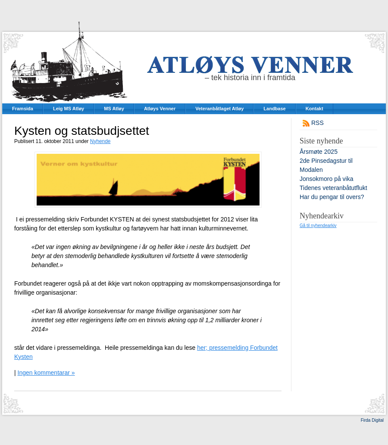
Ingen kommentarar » (46, 372)
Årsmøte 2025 (319, 151)
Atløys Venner (159, 108)
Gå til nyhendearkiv (318, 225)
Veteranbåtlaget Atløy (219, 108)
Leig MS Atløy (68, 108)
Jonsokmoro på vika (327, 178)
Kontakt (314, 108)
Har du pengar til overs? (332, 196)
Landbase (274, 108)
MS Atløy (114, 108)
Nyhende (100, 141)
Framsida (22, 108)
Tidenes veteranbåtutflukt (333, 187)
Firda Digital (372, 420)
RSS (317, 122)
